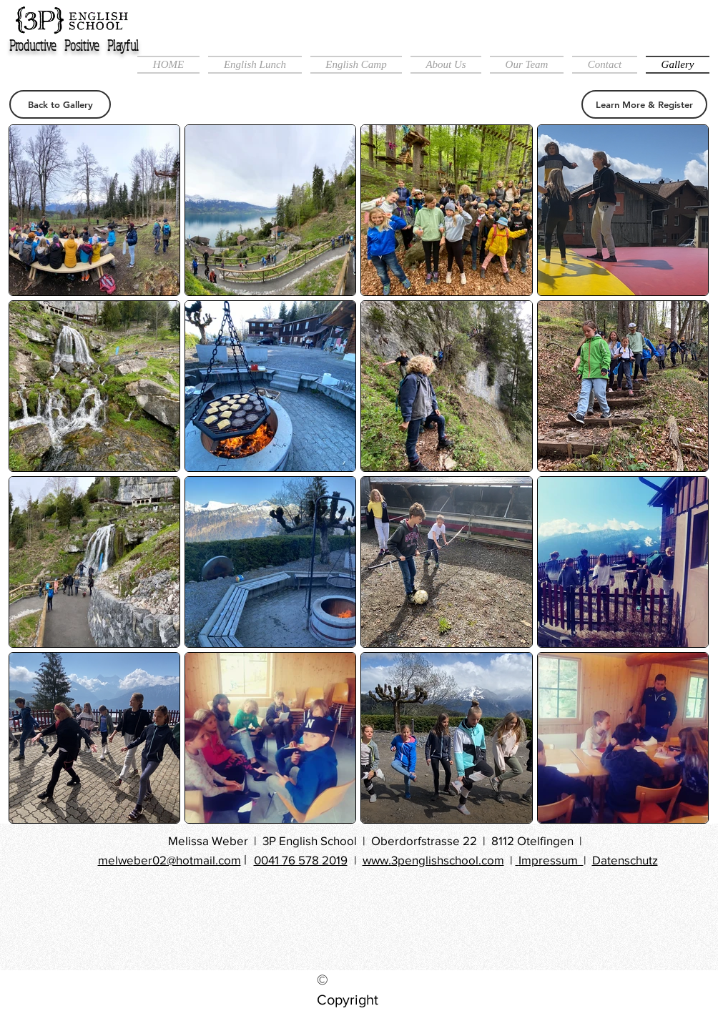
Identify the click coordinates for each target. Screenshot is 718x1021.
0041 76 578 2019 (301, 860)
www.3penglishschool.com (433, 860)
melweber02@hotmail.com (169, 860)
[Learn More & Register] (644, 104)
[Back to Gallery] (60, 104)
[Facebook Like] (351, 920)
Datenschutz (625, 860)
